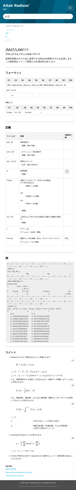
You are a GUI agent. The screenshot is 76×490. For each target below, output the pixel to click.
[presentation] (12, 96)
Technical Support (51, 486)
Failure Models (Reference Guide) (19, 472)
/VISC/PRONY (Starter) (15, 476)
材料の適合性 (11, 469)
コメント (8, 40)
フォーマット (10, 30)
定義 (7, 33)
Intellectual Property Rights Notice (31, 486)
